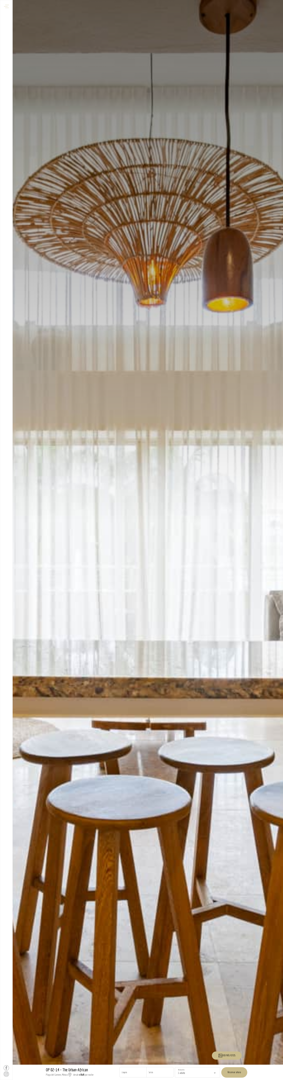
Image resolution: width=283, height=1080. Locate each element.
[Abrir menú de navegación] (6, 6)
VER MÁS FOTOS (226, 1055)
